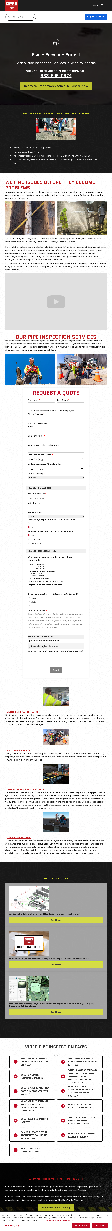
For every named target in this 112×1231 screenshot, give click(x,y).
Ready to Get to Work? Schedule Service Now (56, 86)
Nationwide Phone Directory (56, 1207)
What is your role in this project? (44, 445)
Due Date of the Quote (40, 454)
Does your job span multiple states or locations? (52, 519)
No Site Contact (36, 543)
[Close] (108, 1215)
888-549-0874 (56, 76)
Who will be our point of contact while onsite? (51, 531)
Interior (33, 598)
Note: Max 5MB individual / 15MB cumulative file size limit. (56, 651)
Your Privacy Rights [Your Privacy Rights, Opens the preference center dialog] (13, 1225)
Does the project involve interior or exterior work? (53, 594)
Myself (32, 535)
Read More (56, 920)
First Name (34, 400)
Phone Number (36, 414)
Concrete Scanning (56, 568)
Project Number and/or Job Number (45, 584)
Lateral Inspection (56, 576)
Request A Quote (95, 16)
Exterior (33, 602)
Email (31, 426)
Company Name (36, 436)
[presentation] (56, 659)
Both (32, 606)
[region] (56, 1221)
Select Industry (36, 474)
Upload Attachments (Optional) (43, 640)
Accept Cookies (81, 1225)
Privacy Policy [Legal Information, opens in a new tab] (67, 1220)
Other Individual (36, 539)
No (31, 527)
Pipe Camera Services (18, 750)
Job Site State (35, 512)
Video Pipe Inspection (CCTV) (22, 711)
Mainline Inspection (56, 573)
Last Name (63, 400)
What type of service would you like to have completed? (50, 558)
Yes (31, 524)
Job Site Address (37, 494)
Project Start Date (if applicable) (44, 464)
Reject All (100, 1225)
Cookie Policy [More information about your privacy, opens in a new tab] (52, 1220)
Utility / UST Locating (56, 566)
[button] (99, 5)
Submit (56, 670)
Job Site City (35, 503)
